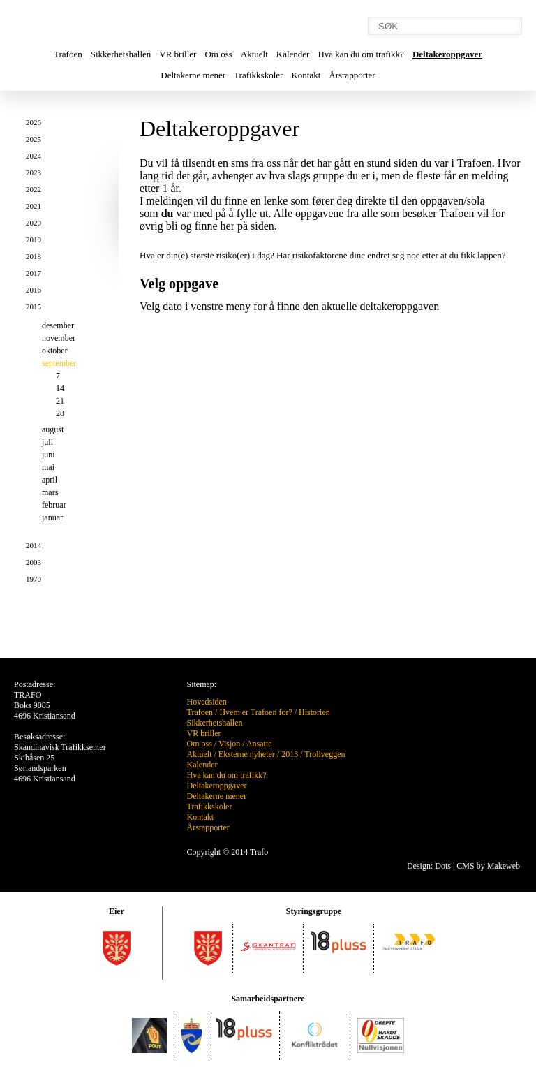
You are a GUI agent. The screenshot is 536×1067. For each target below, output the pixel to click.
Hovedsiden (207, 702)
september (59, 363)
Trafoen (68, 54)
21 (60, 401)
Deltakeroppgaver (447, 54)
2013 (289, 754)
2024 (33, 156)
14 (60, 388)
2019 (33, 239)
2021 (33, 206)
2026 (33, 122)
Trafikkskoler (258, 75)
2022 (33, 189)
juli (47, 442)
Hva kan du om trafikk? (360, 54)
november (58, 338)
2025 (33, 139)
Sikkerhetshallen (121, 54)
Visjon (229, 744)
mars (50, 492)
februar (54, 505)
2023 (33, 172)
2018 (33, 256)
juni (48, 454)
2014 (33, 545)
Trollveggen (324, 754)
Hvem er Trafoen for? (255, 712)
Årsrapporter (352, 75)
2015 (33, 306)
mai (48, 467)
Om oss (218, 54)
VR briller (177, 54)
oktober (55, 350)
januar (52, 517)
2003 (33, 562)
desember (58, 325)
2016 (33, 290)
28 (60, 413)
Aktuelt (254, 54)
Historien (314, 712)
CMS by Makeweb (488, 866)
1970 (33, 579)
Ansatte (259, 744)
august (53, 429)
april (49, 480)
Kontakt (305, 75)
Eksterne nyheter (246, 754)
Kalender (293, 54)
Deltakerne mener (193, 75)
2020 (33, 223)
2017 (33, 273)
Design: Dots (429, 866)
